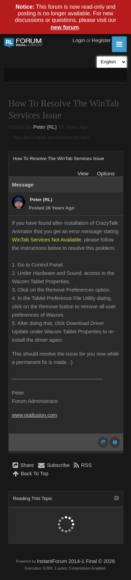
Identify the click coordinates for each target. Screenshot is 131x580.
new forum (65, 27)
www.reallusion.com (34, 415)
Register (101, 40)
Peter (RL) (45, 127)
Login (79, 40)
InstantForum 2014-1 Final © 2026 (76, 561)
